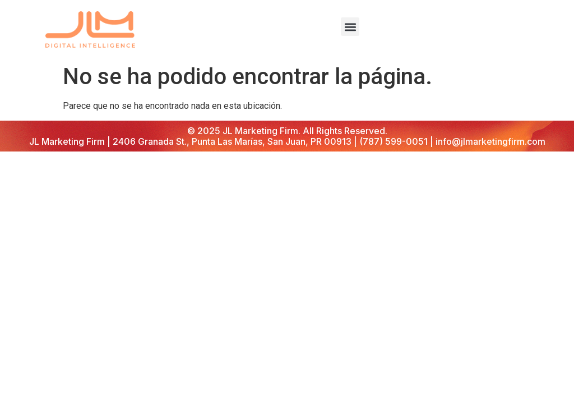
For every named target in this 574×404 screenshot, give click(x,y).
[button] (350, 26)
